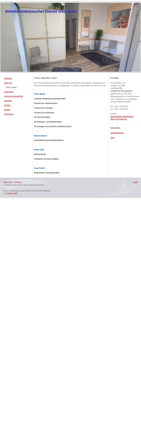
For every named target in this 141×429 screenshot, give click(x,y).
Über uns (8, 83)
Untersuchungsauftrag (13, 96)
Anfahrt (7, 110)
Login (135, 182)
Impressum (9, 114)
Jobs (112, 137)
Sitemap (17, 182)
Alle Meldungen (117, 133)
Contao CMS (11, 193)
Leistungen (9, 92)
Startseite (8, 78)
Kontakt (7, 105)
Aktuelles (8, 101)
